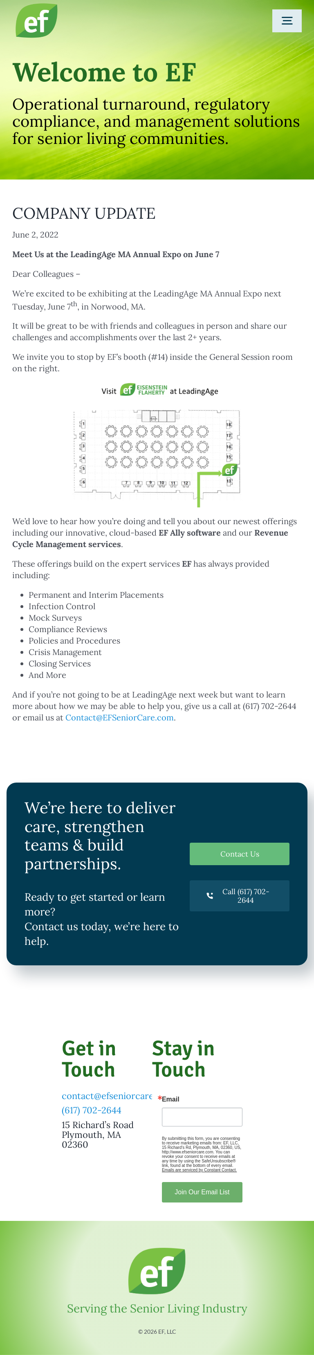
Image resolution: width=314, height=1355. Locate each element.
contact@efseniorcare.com (118, 1095)
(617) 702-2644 (91, 1110)
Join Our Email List (202, 1192)
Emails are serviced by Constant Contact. (199, 1170)
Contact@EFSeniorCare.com (119, 717)
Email (170, 1099)
